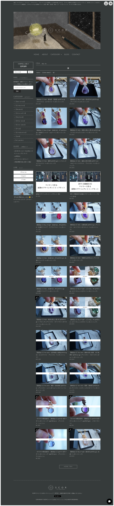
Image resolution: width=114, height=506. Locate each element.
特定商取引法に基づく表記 (23, 162)
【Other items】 (20, 121)
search (30, 72)
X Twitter (23, 179)
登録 (17, 91)
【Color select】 (46, 72)
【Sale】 (18, 136)
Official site (23, 172)
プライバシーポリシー (21, 159)
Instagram (23, 176)
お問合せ (17, 156)
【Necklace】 (19, 117)
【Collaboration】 (21, 132)
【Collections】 (20, 105)
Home (38, 72)
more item (68, 466)
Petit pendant (19, 140)
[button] (56, 54)
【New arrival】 (20, 101)
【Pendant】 (19, 109)
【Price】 (18, 128)
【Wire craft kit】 (20, 113)
